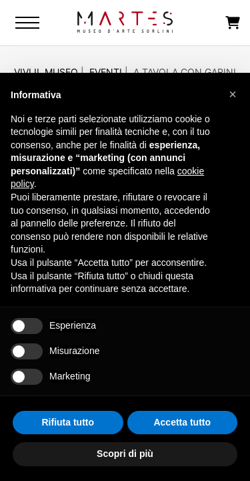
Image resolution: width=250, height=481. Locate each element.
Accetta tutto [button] (182, 422)
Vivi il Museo (46, 71)
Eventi (105, 71)
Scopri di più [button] (125, 453)
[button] (232, 94)
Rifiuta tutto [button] (67, 422)
